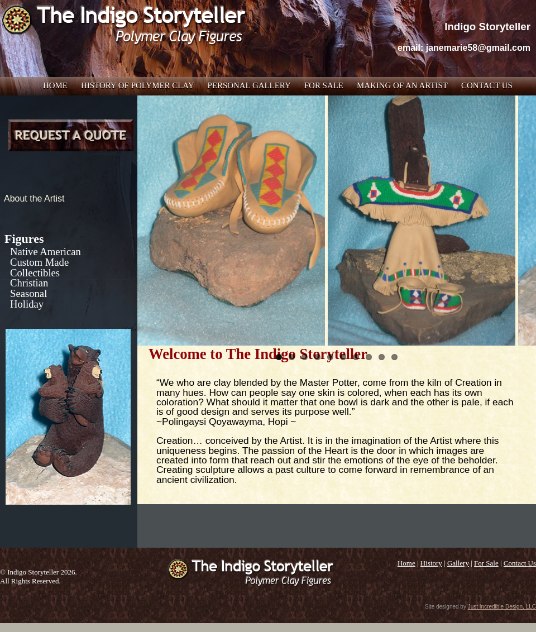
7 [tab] (356, 357)
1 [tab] (279, 357)
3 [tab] (305, 357)
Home (55, 85)
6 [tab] (343, 357)
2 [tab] (292, 357)
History (431, 563)
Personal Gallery (249, 85)
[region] (336, 220)
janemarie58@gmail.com (478, 47)
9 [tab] (382, 357)
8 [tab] (369, 357)
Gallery (458, 563)
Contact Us (487, 85)
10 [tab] (394, 357)
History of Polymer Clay (137, 85)
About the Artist (34, 198)
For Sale (323, 85)
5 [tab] (330, 357)
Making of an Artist (402, 85)
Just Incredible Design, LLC (502, 607)
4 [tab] (317, 357)
